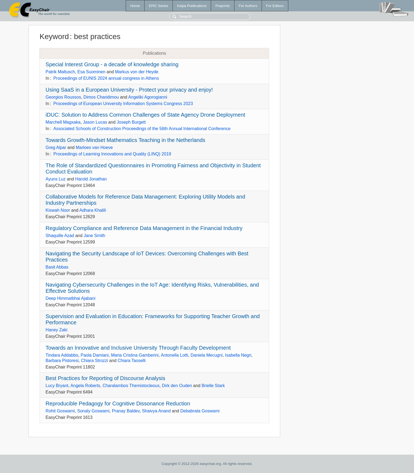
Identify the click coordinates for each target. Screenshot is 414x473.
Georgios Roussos (63, 97)
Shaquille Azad (59, 235)
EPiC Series (158, 6)
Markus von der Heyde (136, 71)
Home (135, 6)
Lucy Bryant (56, 385)
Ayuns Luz (55, 179)
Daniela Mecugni (207, 355)
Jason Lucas (95, 122)
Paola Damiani (95, 355)
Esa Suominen (92, 71)
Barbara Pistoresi (62, 360)
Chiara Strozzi (94, 360)
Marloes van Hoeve (94, 147)
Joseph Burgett (131, 122)
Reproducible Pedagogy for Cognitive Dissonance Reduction (117, 403)
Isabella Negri (238, 355)
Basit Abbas (56, 267)
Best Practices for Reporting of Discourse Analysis (105, 378)
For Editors (275, 6)
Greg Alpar (55, 147)
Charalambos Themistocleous (131, 385)
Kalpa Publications (192, 6)
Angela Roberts (85, 385)
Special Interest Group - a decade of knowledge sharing (111, 64)
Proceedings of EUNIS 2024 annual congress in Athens (106, 78)
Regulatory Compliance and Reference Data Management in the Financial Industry (144, 228)
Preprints (222, 6)
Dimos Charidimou (101, 97)
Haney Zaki (56, 330)
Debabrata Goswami (200, 411)
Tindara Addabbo (61, 355)
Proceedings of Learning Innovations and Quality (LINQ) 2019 (112, 154)
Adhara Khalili (92, 210)
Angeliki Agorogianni (147, 97)
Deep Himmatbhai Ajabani (70, 298)
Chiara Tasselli (132, 360)
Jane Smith (94, 235)
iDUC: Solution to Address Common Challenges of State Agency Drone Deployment (145, 115)
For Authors (248, 6)
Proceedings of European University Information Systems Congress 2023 (123, 103)
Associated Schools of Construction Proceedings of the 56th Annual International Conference (141, 128)
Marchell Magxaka (62, 122)
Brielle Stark (213, 385)
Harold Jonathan (91, 179)
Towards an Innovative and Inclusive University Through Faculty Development (138, 348)
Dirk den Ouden (177, 385)
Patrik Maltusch (60, 71)
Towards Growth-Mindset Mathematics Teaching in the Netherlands (125, 140)
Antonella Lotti (174, 355)
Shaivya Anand (156, 411)
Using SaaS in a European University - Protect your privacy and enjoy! (129, 90)
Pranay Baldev (126, 411)
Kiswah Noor (57, 210)
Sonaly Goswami (93, 411)
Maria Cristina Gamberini (135, 355)
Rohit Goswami (60, 411)
